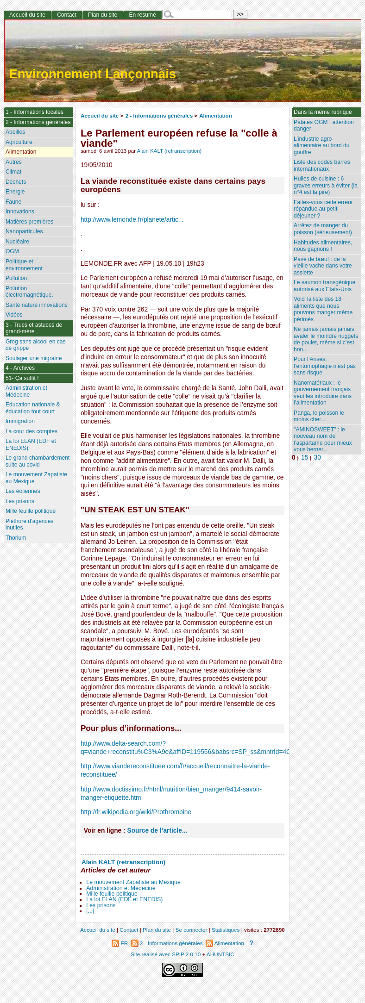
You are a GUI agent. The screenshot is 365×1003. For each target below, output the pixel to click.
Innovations (20, 211)
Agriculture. (20, 142)
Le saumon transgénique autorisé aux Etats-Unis (324, 286)
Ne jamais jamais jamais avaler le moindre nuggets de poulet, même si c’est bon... (326, 339)
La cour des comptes (31, 431)
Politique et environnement (24, 265)
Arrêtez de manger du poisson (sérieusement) (323, 229)
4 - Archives (20, 368)
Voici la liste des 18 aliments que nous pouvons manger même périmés (323, 309)
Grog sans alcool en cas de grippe (36, 345)
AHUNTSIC (220, 954)
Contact (66, 15)
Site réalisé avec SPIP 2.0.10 (166, 954)
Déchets (16, 182)
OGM (12, 251)
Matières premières (30, 221)
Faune (13, 202)
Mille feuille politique (112, 894)
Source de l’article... (157, 830)
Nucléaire (17, 241)
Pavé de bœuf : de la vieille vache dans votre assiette (323, 266)
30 (317, 457)
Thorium (16, 538)
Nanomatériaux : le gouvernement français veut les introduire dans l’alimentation (323, 393)
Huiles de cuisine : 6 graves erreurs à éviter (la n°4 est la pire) (326, 185)
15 (304, 457)
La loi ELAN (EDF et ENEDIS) (124, 899)
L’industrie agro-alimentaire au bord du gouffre (321, 146)
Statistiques (225, 930)
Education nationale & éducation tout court (33, 408)
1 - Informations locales (34, 112)
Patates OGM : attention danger (324, 125)
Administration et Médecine (120, 888)
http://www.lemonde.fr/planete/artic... (132, 219)
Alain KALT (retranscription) (169, 151)
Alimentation (215, 115)
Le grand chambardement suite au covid (38, 461)
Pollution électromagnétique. (29, 292)
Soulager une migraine (34, 358)
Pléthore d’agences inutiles (30, 524)
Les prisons (100, 905)
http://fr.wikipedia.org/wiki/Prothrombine (136, 812)
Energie (15, 191)
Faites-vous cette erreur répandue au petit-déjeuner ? (323, 209)
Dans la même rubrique (323, 112)
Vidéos (14, 314)
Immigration (20, 421)
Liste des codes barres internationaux (322, 165)
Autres (14, 162)
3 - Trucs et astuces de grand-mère (34, 328)
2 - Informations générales (159, 115)
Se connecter (192, 930)
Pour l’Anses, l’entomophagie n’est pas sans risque (325, 366)
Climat (13, 171)
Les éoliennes (23, 491)
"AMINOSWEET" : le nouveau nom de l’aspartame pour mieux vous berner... (323, 439)
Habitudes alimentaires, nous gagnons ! (323, 246)
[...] (90, 911)
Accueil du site (100, 115)
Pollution (16, 278)
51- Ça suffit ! (22, 378)
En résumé (142, 15)
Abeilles (15, 132)
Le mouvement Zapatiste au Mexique (133, 882)
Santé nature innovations (37, 305)
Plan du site (102, 15)
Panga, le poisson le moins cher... (319, 416)
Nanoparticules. (25, 231)
